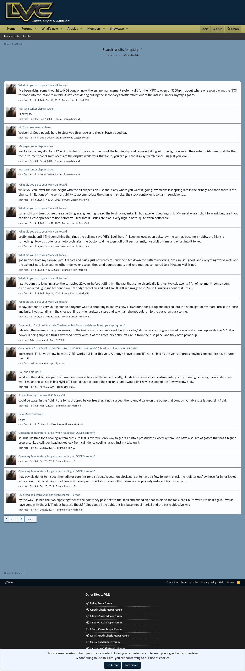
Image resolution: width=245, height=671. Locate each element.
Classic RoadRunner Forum (105, 642)
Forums (27, 29)
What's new (50, 29)
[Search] (233, 29)
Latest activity (11, 36)
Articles (72, 29)
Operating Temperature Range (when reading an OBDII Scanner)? (56, 433)
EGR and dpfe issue (29, 372)
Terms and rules (189, 582)
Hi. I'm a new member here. (34, 127)
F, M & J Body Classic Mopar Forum (109, 635)
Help (221, 582)
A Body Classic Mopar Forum (106, 609)
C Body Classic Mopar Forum (106, 622)
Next (29, 518)
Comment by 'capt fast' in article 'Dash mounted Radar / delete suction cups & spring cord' (71, 325)
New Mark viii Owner (30, 414)
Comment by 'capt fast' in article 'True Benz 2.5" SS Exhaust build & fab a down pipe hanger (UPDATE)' (78, 348)
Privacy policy (208, 582)
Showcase (117, 29)
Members (94, 29)
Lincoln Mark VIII (79, 100)
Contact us (172, 582)
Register (27, 36)
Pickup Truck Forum (101, 603)
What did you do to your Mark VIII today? (42, 85)
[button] (35, 29)
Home (11, 29)
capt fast (117, 55)
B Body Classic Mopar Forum (106, 616)
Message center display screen (36, 108)
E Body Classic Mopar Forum (105, 629)
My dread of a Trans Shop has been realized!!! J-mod (49, 495)
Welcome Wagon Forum (76, 137)
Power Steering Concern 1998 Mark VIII (41, 395)
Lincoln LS (69, 386)
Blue (9, 582)
